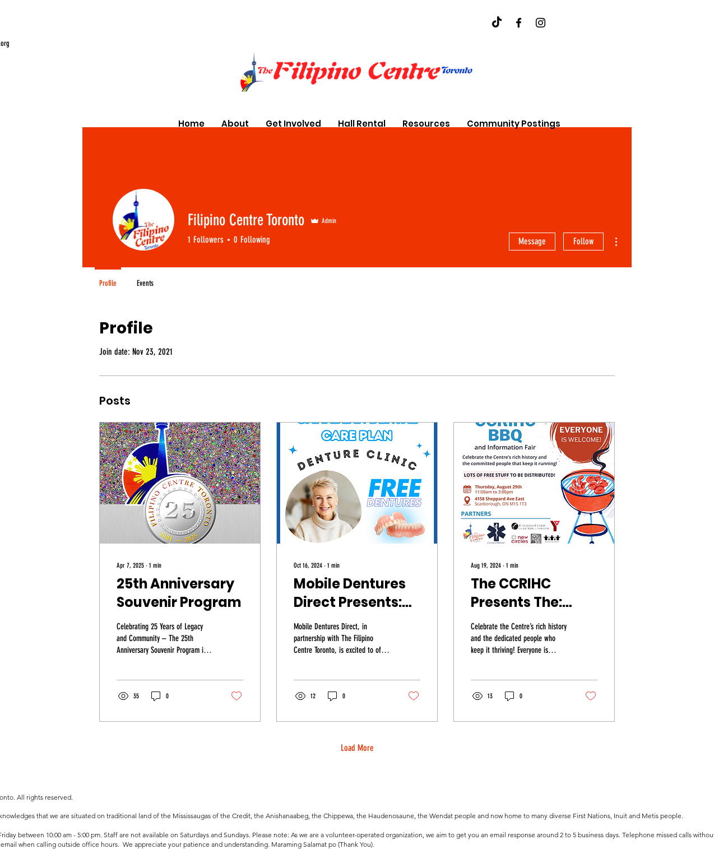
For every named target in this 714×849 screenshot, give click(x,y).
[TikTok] (496, 22)
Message (532, 241)
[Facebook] (518, 22)
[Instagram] (540, 22)
